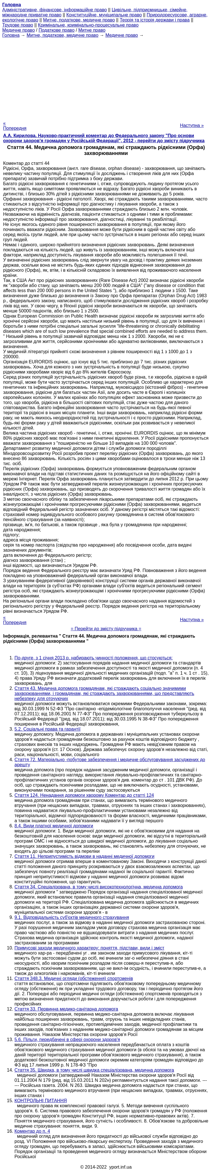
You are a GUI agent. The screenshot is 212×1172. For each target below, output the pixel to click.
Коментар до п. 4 (32, 1131)
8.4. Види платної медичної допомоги (53, 825)
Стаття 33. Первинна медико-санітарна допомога (66, 1009)
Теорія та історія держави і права (155, 20)
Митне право (91, 30)
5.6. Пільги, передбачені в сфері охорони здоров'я (67, 1039)
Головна (11, 35)
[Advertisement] (106, 77)
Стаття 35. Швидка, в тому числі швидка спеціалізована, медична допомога (94, 1070)
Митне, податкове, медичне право (79, 20)
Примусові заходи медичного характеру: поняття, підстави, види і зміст (89, 948)
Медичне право (18, 30)
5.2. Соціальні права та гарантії (47, 729)
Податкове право (57, 30)
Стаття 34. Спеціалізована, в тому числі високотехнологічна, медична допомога (98, 886)
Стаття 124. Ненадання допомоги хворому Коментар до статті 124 (84, 795)
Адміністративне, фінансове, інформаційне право (54, 9)
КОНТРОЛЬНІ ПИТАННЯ (40, 1100)
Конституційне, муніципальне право (104, 14)
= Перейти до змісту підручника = (106, 628)
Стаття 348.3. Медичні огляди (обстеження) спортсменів (73, 978)
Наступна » (192, 125)
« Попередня (14, 126)
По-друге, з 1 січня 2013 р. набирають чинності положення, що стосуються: (93, 657)
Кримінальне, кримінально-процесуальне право (88, 25)
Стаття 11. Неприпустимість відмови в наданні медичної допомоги (84, 856)
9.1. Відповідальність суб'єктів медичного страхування (71, 917)
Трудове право (17, 25)
